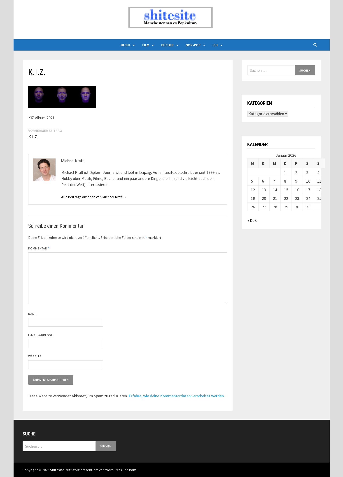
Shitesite (57, 470)
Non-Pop (193, 45)
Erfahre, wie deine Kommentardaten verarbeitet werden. (177, 395)
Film (145, 45)
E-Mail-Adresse (40, 335)
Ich (215, 45)
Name (32, 314)
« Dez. (252, 220)
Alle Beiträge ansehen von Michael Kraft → (94, 197)
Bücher (167, 45)
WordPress (113, 470)
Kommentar (39, 248)
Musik (125, 45)
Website (35, 356)
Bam (132, 470)
